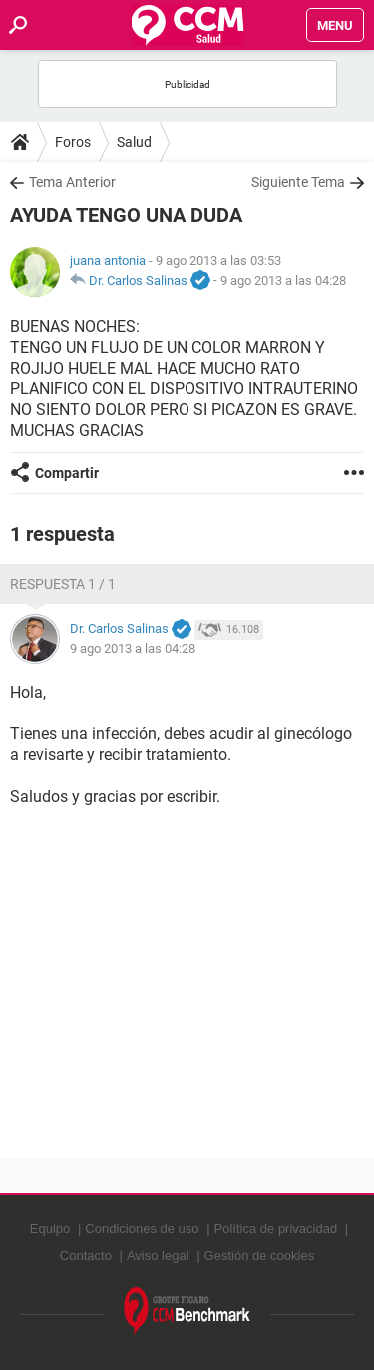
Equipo (50, 1228)
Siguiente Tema (298, 182)
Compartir (67, 473)
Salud (134, 142)
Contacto (86, 1255)
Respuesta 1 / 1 (63, 584)
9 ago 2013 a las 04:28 (283, 280)
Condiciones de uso (141, 1228)
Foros (73, 142)
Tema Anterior (72, 182)
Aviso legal (158, 1255)
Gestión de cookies (259, 1255)
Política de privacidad (276, 1228)
